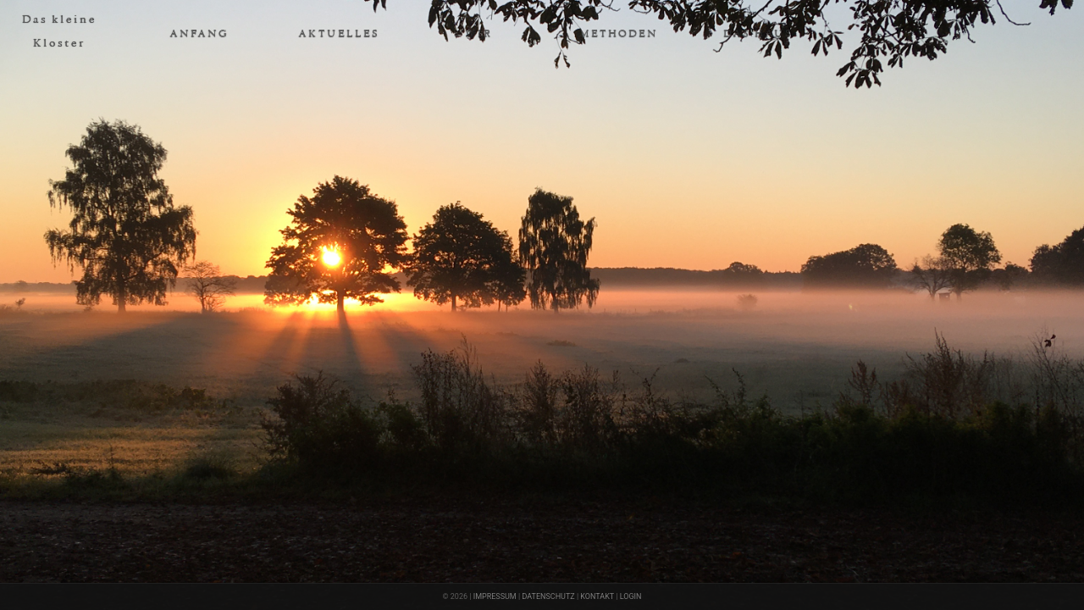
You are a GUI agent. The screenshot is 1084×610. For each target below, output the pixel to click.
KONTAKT (597, 596)
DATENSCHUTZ (548, 596)
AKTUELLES (338, 33)
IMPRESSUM (495, 596)
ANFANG (199, 33)
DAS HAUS (758, 33)
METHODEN (618, 33)
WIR (479, 33)
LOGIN (631, 596)
